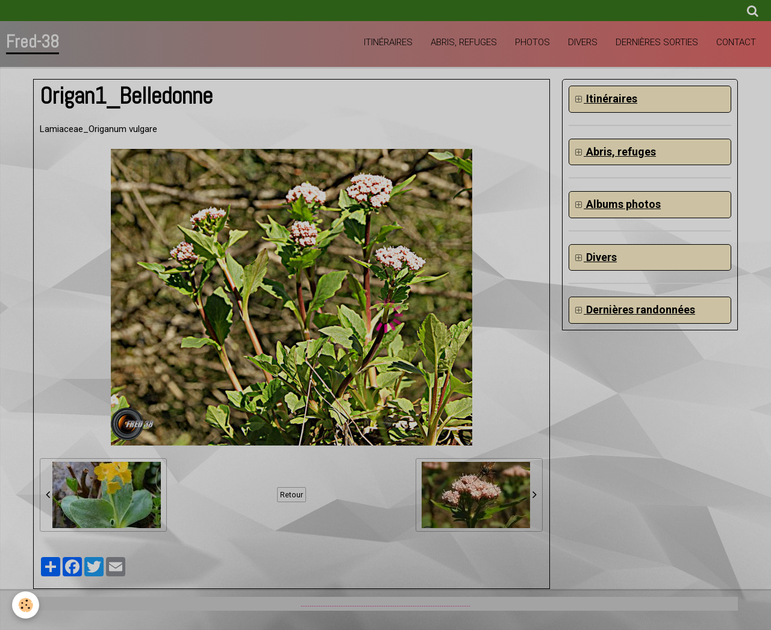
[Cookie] (25, 605)
